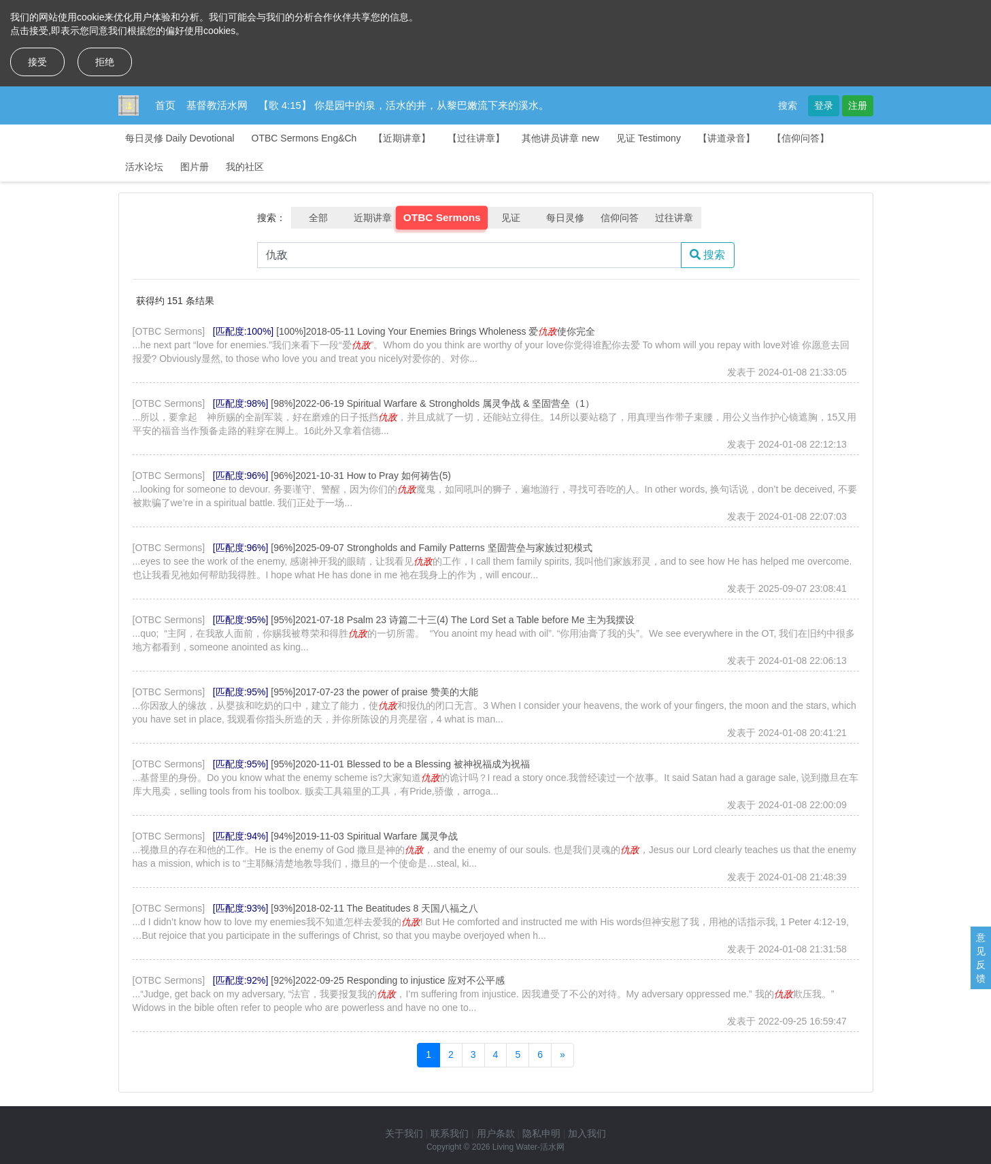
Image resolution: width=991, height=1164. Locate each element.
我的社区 (245, 166)
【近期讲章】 (402, 138)
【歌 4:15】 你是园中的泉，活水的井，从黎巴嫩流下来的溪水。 (404, 105)
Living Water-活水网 (528, 1147)
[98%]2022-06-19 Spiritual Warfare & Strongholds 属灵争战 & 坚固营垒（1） (432, 403)
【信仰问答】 (800, 138)
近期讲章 (373, 217)
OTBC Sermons (441, 218)
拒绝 (104, 61)
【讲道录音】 (726, 138)
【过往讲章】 (476, 138)
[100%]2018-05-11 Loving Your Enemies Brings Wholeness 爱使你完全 (435, 331)
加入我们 (587, 1133)
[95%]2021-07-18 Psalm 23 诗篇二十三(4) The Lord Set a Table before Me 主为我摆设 (453, 619)
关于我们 (404, 1133)
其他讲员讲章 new (560, 138)
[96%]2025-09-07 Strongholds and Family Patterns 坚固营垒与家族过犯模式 (431, 547)
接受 (37, 61)
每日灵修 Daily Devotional (180, 138)
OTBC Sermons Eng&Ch (304, 138)
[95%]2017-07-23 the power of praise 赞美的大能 (374, 691)
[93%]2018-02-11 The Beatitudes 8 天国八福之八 (374, 908)
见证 (510, 217)
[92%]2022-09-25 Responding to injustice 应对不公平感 (388, 980)
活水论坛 (144, 166)
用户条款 (496, 1133)
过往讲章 (674, 217)
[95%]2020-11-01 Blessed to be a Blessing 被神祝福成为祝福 (400, 764)
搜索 (787, 105)
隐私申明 (541, 1133)
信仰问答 (620, 217)
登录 (823, 105)
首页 (165, 105)
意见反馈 (981, 958)
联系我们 (450, 1133)
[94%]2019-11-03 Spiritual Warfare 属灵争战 (364, 836)
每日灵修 (565, 217)
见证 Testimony (648, 138)
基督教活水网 (217, 105)
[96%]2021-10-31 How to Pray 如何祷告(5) (361, 475)
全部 (318, 217)
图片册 (194, 166)
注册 (857, 105)
